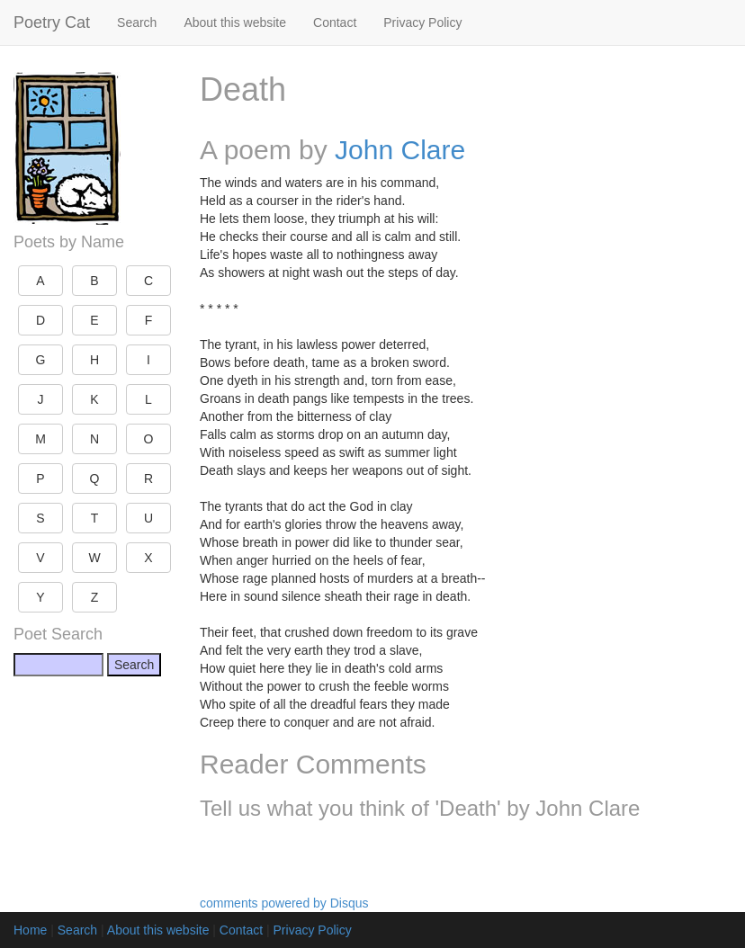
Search (137, 22)
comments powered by (284, 903)
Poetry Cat (51, 22)
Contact (334, 22)
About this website (235, 22)
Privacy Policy (422, 22)
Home (30, 930)
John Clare (400, 150)
